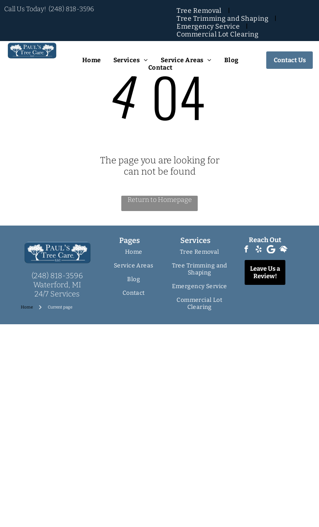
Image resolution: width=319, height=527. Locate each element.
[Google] (271, 250)
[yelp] (258, 250)
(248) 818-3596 (71, 9)
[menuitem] (200, 11)
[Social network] (283, 250)
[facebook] (246, 250)
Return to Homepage (160, 200)
